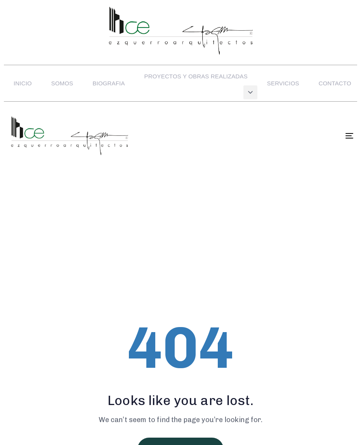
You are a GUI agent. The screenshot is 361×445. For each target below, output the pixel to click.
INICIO (23, 83)
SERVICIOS (283, 83)
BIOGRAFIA (108, 83)
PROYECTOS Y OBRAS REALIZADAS (196, 76)
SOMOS (62, 83)
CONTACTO (335, 83)
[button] (250, 92)
